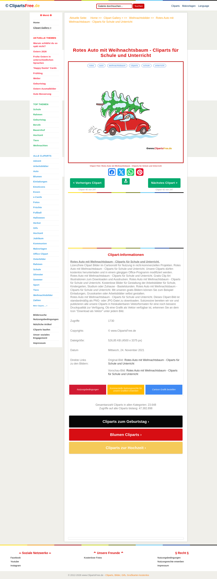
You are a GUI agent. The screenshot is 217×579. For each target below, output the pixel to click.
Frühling (38, 73)
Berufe (37, 125)
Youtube (15, 561)
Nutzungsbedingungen (88, 389)
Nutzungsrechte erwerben (170, 561)
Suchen (138, 6)
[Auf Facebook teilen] (112, 172)
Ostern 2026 (40, 51)
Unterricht (159, 65)
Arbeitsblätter (41, 166)
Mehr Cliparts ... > (40, 306)
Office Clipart (40, 254)
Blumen (37, 176)
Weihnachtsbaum (117, 65)
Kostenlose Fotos (93, 557)
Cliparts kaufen (41, 329)
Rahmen (37, 114)
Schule (146, 65)
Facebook (16, 557)
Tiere (36, 140)
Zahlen (37, 300)
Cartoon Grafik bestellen (164, 389)
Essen (36, 192)
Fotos (36, 202)
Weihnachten (40, 145)
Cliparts (175, 6)
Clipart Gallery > (42, 28)
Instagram (16, 565)
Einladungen (40, 181)
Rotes (91, 65)
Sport (36, 285)
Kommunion (40, 243)
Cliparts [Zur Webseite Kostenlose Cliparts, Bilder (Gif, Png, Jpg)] (24, 5)
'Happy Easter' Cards (45, 68)
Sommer (38, 279)
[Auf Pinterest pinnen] (139, 172)
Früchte (37, 207)
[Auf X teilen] (121, 172)
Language (203, 6)
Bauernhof (39, 130)
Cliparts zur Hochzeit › (126, 448)
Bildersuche (40, 315)
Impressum (39, 343)
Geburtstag (39, 83)
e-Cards (37, 197)
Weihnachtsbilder (43, 295)
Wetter (36, 78)
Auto (101, 65)
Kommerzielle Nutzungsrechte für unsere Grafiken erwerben (126, 389)
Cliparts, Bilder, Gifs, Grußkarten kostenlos (127, 575)
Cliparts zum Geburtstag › (125, 421)
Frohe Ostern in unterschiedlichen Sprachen (43, 59)
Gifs (35, 228)
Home (36, 22)
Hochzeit (38, 135)
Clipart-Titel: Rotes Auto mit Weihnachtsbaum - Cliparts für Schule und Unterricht (126, 166)
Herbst (37, 223)
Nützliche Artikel (42, 324)
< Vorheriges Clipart (87, 182)
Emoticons (39, 187)
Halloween (39, 218)
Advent (37, 161)
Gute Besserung (42, 94)
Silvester (38, 274)
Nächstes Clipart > (164, 182)
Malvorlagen (189, 6)
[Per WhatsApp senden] (130, 172)
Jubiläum (38, 238)
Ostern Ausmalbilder (44, 88)
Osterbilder (39, 259)
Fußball (37, 212)
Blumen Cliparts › (126, 435)
